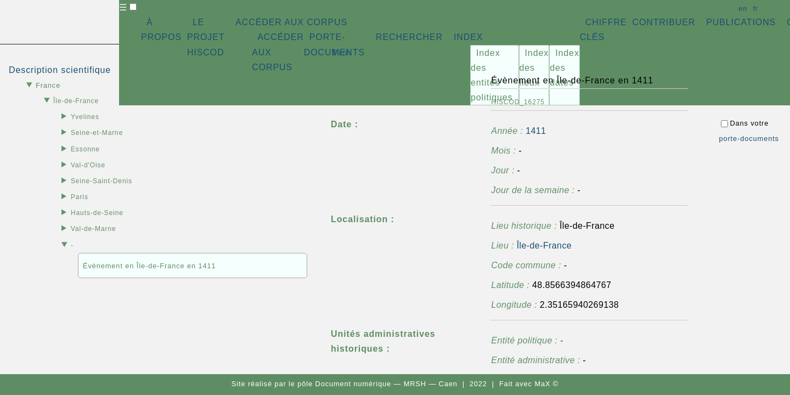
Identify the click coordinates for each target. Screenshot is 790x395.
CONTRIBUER (663, 22)
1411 (536, 131)
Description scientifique (60, 70)
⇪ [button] (340, 52)
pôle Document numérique (344, 384)
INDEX (468, 37)
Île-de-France (544, 245)
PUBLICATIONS (741, 22)
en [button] (742, 8)
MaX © (546, 384)
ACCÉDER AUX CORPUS (291, 22)
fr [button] (755, 8)
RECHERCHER (409, 37)
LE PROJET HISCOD (205, 37)
